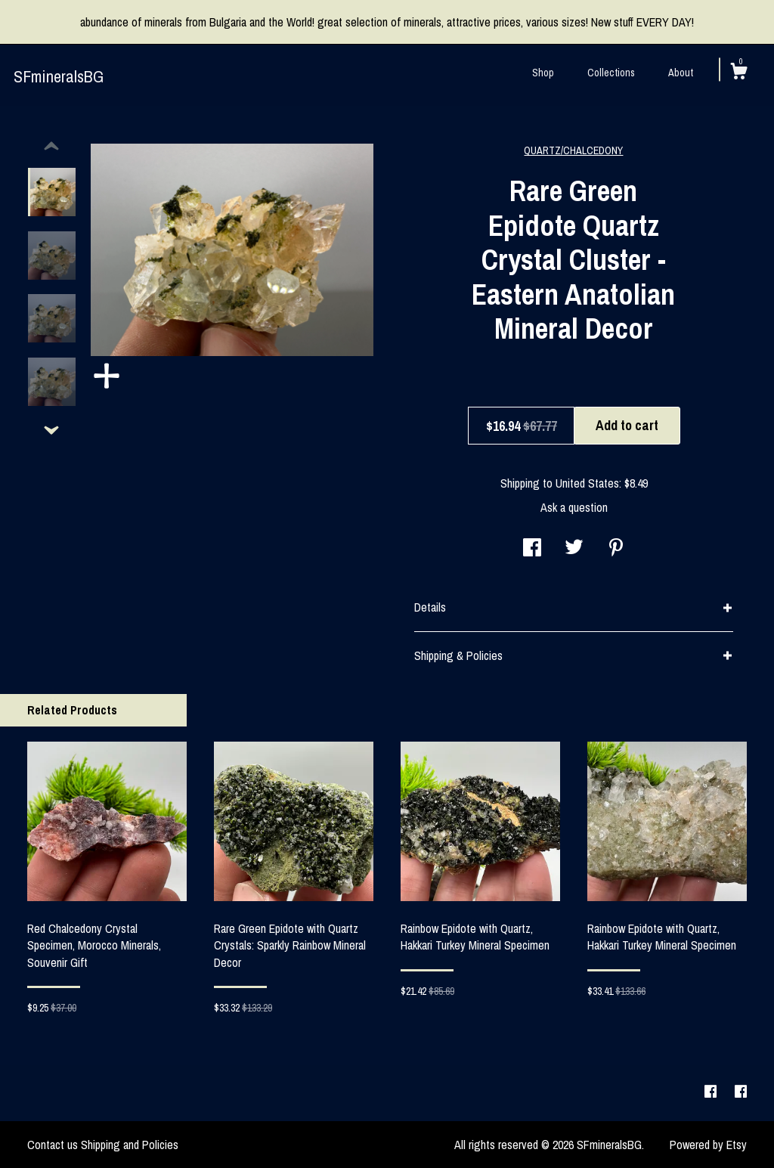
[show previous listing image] (51, 147)
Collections (611, 72)
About (680, 72)
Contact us (52, 1144)
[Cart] (738, 73)
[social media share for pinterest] (616, 549)
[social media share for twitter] (574, 549)
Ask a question (574, 507)
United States (587, 483)
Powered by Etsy (708, 1144)
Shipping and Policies (129, 1144)
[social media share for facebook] (532, 549)
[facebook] (712, 1092)
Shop (543, 72)
